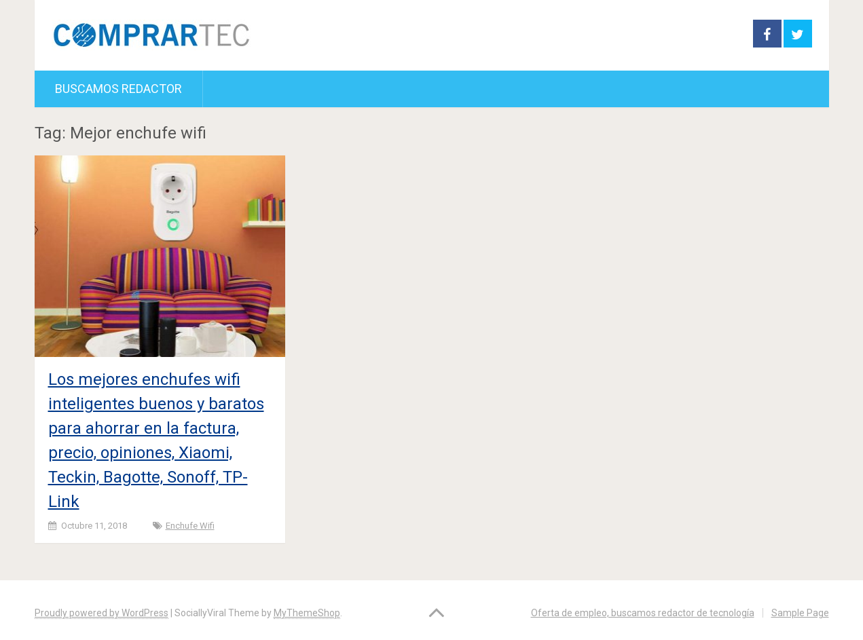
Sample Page (800, 612)
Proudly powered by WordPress (101, 612)
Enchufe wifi (190, 526)
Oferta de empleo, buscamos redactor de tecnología (642, 612)
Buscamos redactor (118, 88)
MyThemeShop (307, 612)
